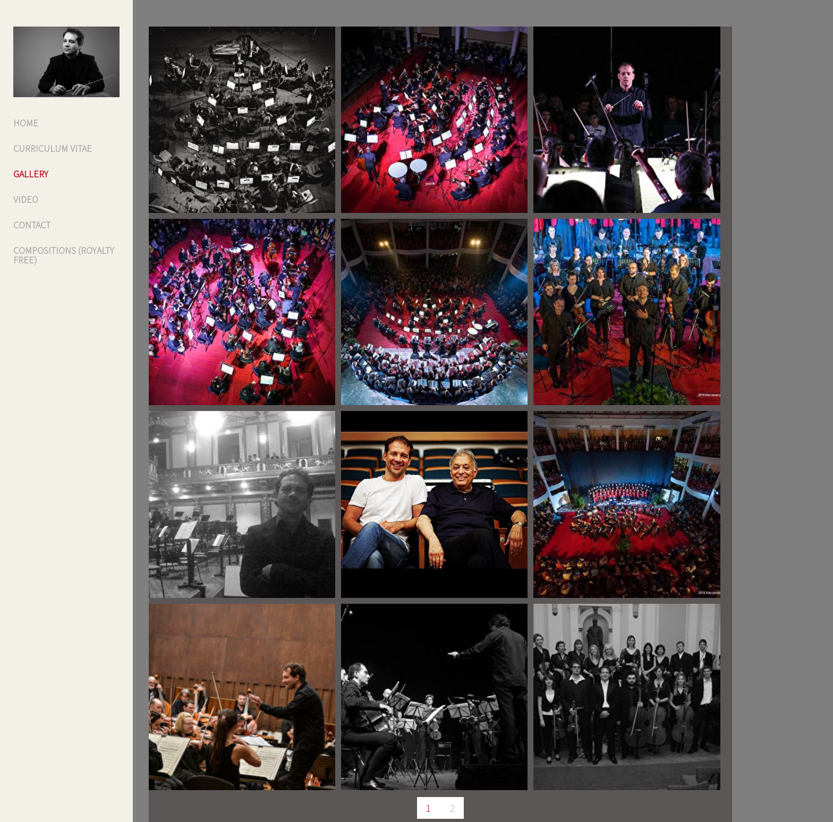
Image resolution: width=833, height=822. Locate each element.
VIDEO (25, 199)
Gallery (30, 174)
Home (25, 123)
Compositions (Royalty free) (63, 255)
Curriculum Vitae (52, 148)
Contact (31, 225)
